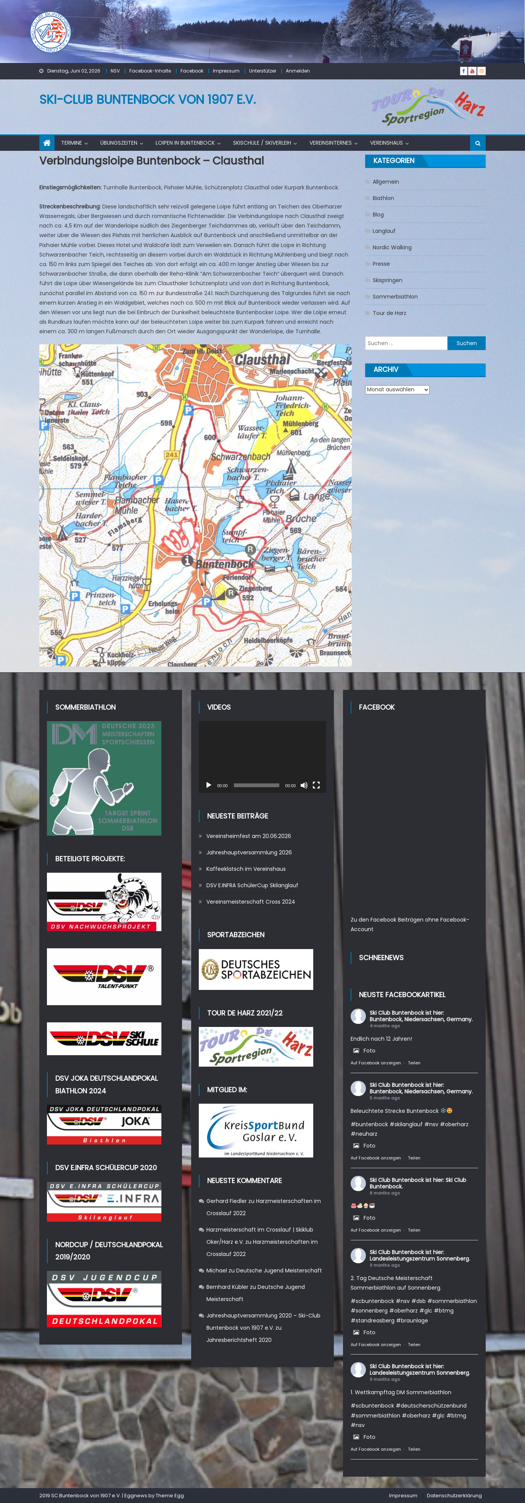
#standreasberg (373, 1320)
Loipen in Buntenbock (185, 143)
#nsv (431, 1124)
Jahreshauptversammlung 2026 (249, 852)
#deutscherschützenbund (431, 1405)
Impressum (226, 71)
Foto (363, 1050)
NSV (115, 71)
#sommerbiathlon (452, 1301)
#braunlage (412, 1320)
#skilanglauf (406, 1124)
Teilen (414, 1063)
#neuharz (364, 1134)
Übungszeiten (118, 143)
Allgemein (386, 182)
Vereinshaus (386, 143)
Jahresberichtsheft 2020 (239, 1340)
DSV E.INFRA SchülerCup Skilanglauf (252, 885)
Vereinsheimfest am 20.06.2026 (248, 836)
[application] (262, 757)
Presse (381, 264)
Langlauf (384, 231)
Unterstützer (262, 71)
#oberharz (454, 1124)
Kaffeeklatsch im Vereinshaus (246, 869)
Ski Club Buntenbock (397, 1013)
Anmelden (298, 71)
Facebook (191, 71)
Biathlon (383, 198)
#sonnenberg (369, 1310)
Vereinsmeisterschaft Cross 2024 (250, 902)
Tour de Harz (389, 313)
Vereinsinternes (330, 143)
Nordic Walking (392, 247)
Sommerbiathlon (395, 296)
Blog (378, 214)
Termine (71, 143)
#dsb (418, 1301)
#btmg (444, 1310)
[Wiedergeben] (209, 785)
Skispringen (388, 280)
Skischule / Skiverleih (262, 143)
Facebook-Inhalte (150, 71)
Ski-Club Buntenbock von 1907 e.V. (147, 99)
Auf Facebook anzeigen (376, 1063)
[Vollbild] (316, 785)
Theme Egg (170, 1495)
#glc (425, 1310)
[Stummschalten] (304, 785)
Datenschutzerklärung (454, 1495)
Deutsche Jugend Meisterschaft (279, 1270)
